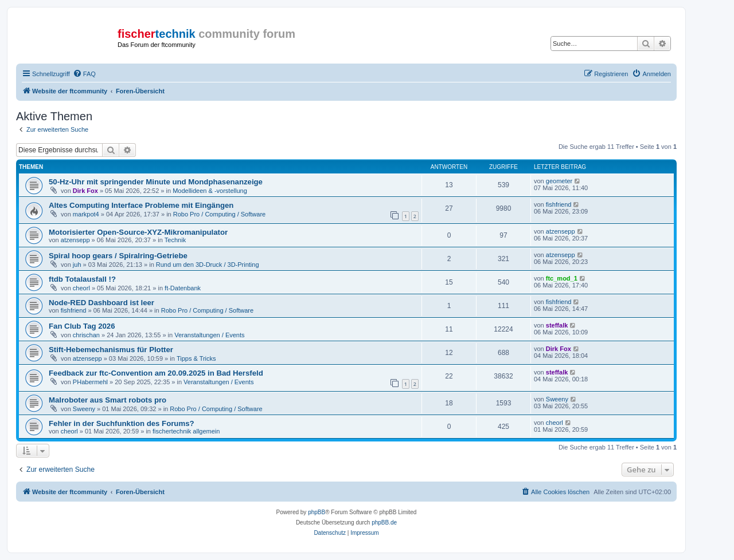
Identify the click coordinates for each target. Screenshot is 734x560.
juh (77, 264)
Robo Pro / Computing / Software (219, 214)
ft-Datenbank (183, 288)
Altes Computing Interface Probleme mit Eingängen (141, 205)
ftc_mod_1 (561, 278)
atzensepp (75, 239)
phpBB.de (384, 522)
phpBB (316, 512)
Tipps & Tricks (196, 358)
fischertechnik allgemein (186, 431)
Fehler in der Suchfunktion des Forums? (121, 423)
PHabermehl (90, 381)
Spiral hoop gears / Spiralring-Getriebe (118, 255)
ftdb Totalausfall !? (82, 279)
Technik (175, 239)
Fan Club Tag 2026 (82, 326)
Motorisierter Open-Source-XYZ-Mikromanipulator (138, 232)
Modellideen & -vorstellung (210, 190)
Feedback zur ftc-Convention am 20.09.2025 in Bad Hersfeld (156, 373)
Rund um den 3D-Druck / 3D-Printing (207, 264)
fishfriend (559, 204)
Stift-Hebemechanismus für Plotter (111, 349)
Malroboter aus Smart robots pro (107, 400)
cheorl (81, 288)
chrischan (86, 335)
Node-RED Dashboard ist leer (101, 302)
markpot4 (86, 214)
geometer (559, 181)
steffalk (557, 325)
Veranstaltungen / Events (209, 335)
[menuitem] (84, 74)
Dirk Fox (85, 190)
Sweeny (84, 408)
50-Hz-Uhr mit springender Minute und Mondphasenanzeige (156, 182)
